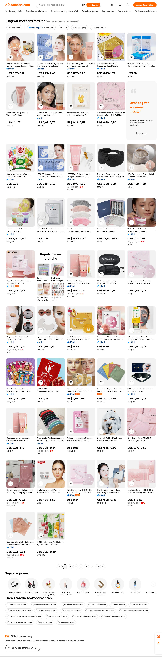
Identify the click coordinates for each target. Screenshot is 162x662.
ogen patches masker (16, 605)
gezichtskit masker (138, 605)
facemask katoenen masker (84, 616)
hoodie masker (118, 605)
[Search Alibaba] (59, 4)
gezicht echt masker (71, 610)
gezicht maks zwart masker (19, 610)
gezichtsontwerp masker (72, 605)
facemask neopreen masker (113, 616)
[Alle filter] (14, 27)
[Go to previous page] (59, 566)
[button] (83, 4)
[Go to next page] (102, 566)
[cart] (120, 5)
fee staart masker (66, 622)
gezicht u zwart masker (57, 616)
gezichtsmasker (45, 622)
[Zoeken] (93, 5)
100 (97, 567)
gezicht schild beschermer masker (133, 610)
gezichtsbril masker (97, 605)
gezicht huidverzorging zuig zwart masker (24, 616)
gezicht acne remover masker (20, 622)
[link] (158, 636)
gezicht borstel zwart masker (43, 605)
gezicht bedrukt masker (46, 610)
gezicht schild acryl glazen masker (99, 610)
